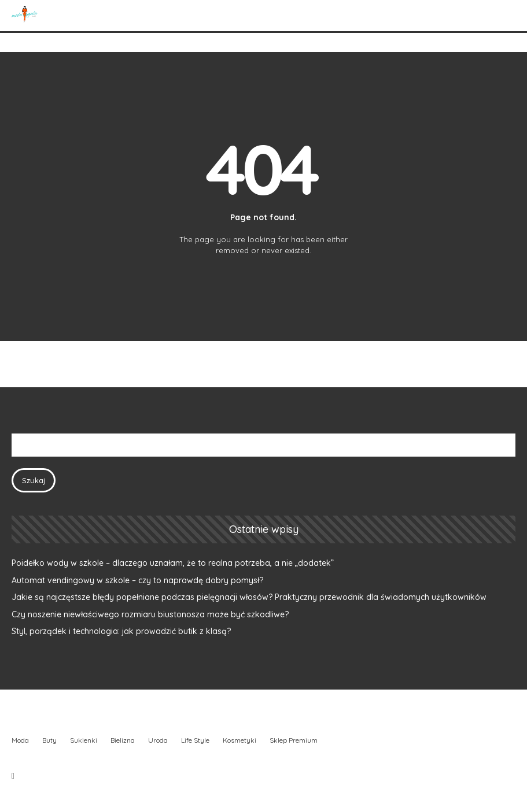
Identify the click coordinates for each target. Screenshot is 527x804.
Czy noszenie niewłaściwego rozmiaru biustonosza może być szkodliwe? (150, 614)
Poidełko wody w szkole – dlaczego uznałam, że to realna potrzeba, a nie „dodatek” (173, 563)
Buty (49, 740)
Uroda (158, 740)
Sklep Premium (294, 740)
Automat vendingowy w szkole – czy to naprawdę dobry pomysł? (137, 580)
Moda (20, 740)
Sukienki (83, 740)
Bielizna (122, 740)
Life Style (195, 740)
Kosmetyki (239, 740)
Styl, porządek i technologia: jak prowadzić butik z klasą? (121, 631)
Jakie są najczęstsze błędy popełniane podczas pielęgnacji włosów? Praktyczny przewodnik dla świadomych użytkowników (249, 597)
